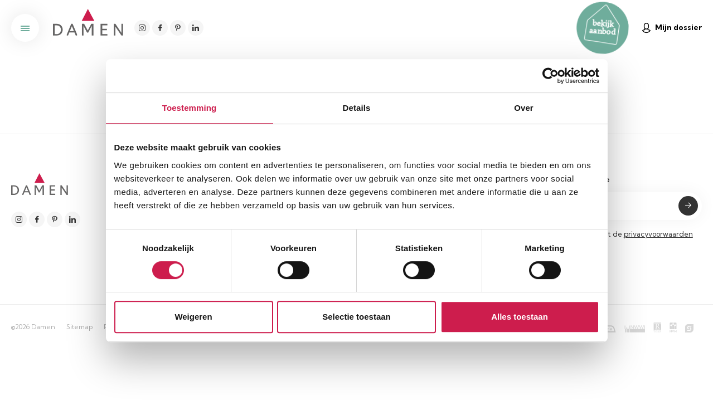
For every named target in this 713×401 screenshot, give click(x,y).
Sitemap (79, 326)
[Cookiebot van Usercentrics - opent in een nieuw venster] (550, 75)
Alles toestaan (519, 316)
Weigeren (193, 316)
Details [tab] (357, 108)
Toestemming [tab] (189, 108)
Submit (688, 206)
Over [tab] (523, 108)
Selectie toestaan (356, 316)
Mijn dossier (672, 27)
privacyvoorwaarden (658, 233)
